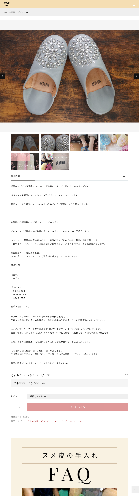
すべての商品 (9, 12)
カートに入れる (78, 407)
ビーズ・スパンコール (71, 421)
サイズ (14, 396)
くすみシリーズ (35, 421)
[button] (2, 76)
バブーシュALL (24, 12)
